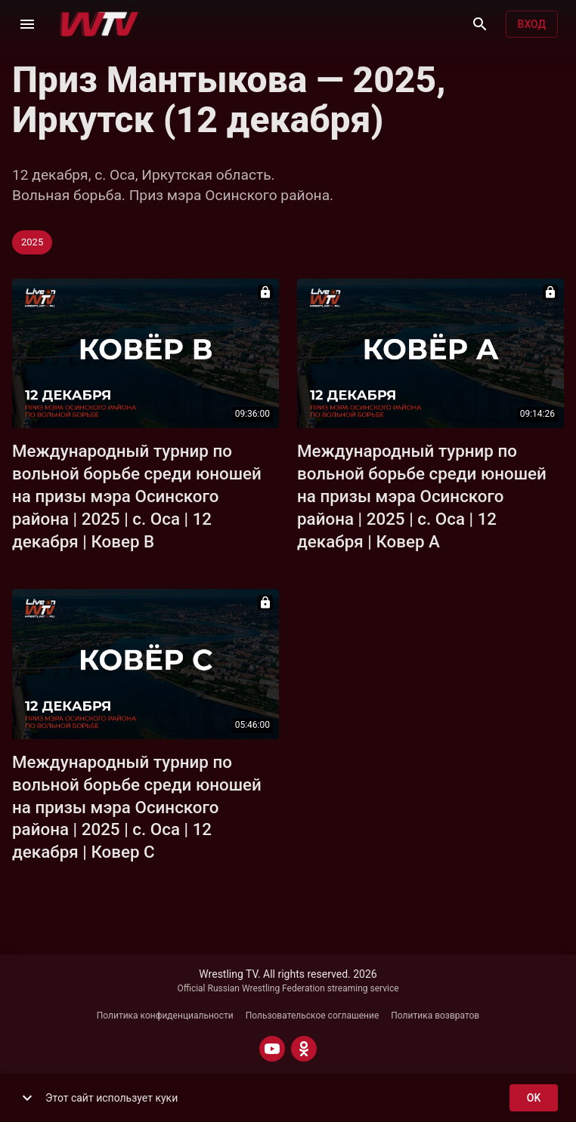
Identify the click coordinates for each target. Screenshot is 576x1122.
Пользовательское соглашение (312, 1015)
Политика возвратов (435, 1015)
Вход (531, 24)
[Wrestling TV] (99, 24)
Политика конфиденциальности (165, 1015)
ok (533, 1098)
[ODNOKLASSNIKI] (304, 1049)
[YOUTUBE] (272, 1049)
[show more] (27, 1098)
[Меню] (27, 24)
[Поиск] (480, 24)
